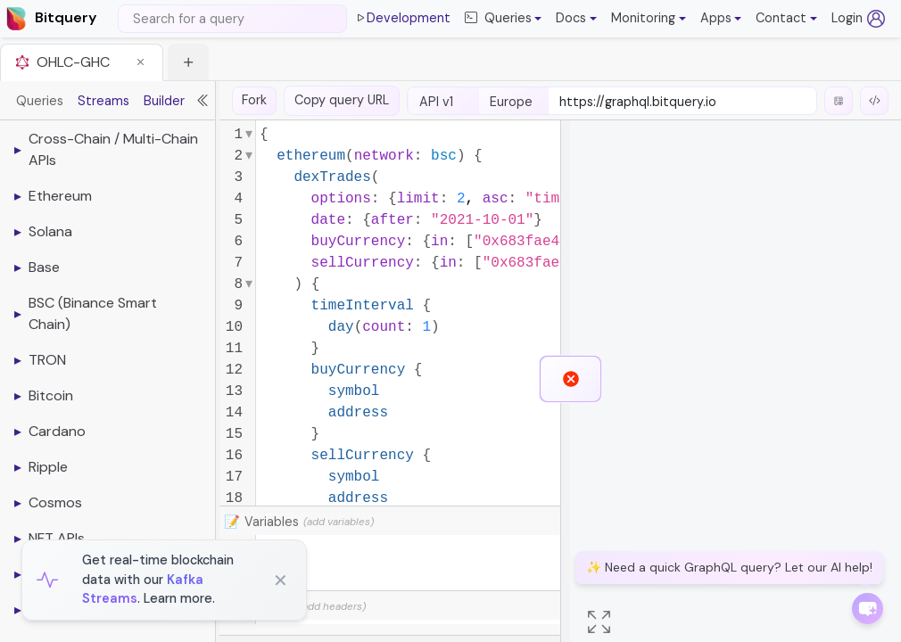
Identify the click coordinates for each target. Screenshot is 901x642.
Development (402, 19)
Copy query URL (341, 100)
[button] (576, 19)
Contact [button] (781, 18)
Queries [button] (498, 19)
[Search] (232, 18)
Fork (254, 100)
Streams (103, 101)
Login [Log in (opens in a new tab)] (858, 19)
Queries (39, 101)
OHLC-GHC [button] (73, 62)
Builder (164, 101)
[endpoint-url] (682, 102)
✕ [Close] (280, 580)
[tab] (81, 62)
